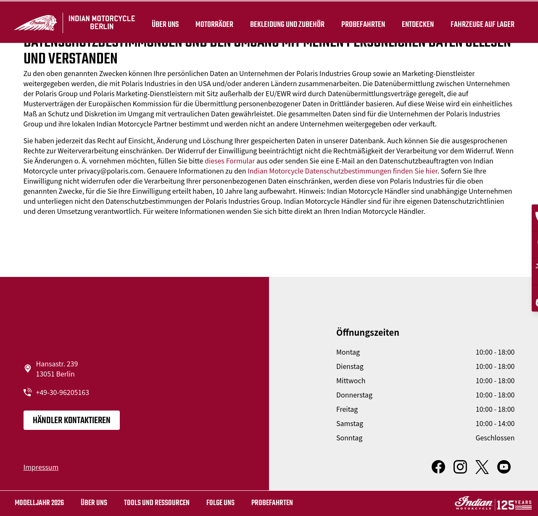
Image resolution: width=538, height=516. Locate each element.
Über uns (163, 22)
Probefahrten (362, 22)
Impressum (41, 467)
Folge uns (220, 503)
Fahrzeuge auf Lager (481, 22)
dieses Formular (230, 160)
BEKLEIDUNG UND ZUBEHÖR (286, 22)
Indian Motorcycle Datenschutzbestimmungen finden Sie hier (343, 171)
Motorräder (213, 22)
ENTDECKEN (417, 22)
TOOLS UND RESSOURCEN (157, 503)
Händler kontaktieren (72, 420)
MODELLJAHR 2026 (39, 503)
